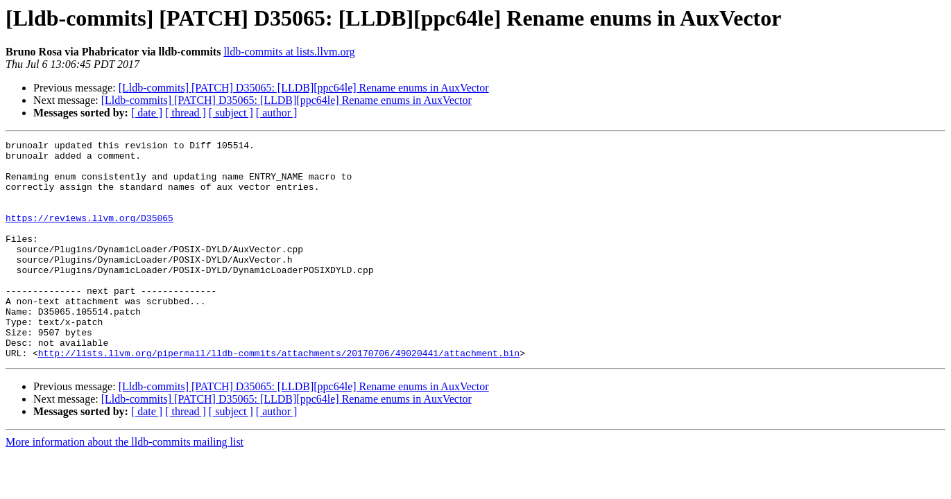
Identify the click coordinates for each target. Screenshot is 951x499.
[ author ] (277, 113)
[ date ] (146, 113)
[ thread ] (185, 113)
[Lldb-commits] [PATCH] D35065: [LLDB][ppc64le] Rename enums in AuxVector (304, 88)
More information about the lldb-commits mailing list (124, 485)
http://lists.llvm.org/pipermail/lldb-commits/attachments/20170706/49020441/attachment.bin (279, 396)
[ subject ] (231, 113)
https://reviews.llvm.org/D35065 (89, 234)
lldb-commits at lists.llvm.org (288, 52)
